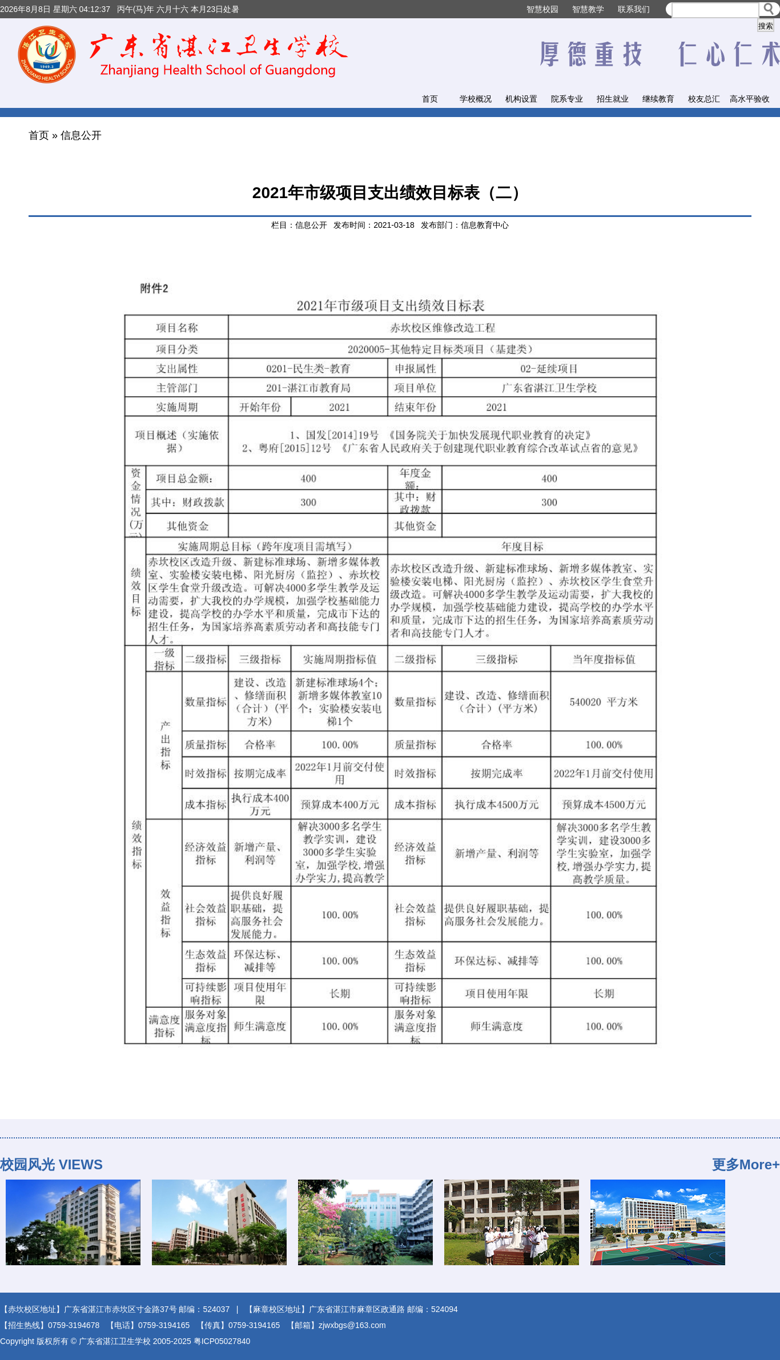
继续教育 (658, 98)
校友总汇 (704, 98)
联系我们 (634, 9)
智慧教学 (588, 9)
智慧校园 (542, 9)
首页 (430, 98)
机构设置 (521, 98)
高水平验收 (750, 98)
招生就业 (613, 98)
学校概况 (476, 98)
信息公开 (81, 135)
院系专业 (567, 98)
